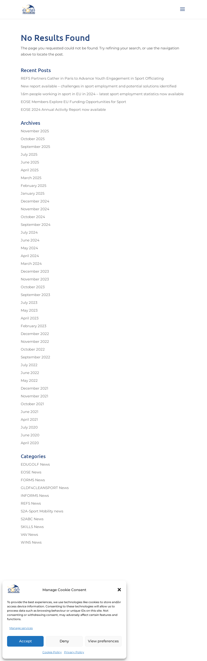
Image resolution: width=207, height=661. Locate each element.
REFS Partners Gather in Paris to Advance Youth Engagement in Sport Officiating (92, 78)
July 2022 (29, 365)
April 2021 (29, 419)
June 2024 (30, 240)
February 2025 (33, 185)
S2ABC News (32, 519)
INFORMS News (35, 495)
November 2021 (34, 396)
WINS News (31, 542)
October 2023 (33, 287)
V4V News (29, 534)
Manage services (21, 628)
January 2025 (32, 193)
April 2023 (29, 318)
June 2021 (29, 411)
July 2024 (29, 232)
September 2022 (35, 357)
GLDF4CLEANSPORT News (45, 487)
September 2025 (35, 146)
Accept (25, 641)
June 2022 (30, 372)
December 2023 (35, 271)
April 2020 (30, 443)
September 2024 (35, 224)
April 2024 (30, 255)
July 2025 (29, 154)
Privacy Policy (74, 652)
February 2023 (33, 326)
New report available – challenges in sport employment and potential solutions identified (98, 86)
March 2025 (31, 178)
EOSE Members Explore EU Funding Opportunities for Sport (73, 101)
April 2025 (29, 170)
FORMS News (33, 480)
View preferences (103, 641)
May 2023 (29, 310)
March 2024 (31, 263)
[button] (119, 589)
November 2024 (35, 209)
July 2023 (29, 302)
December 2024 (35, 201)
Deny (64, 641)
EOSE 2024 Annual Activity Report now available (63, 109)
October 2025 (33, 139)
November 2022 (35, 341)
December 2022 (35, 333)
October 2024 (33, 217)
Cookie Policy (52, 652)
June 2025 (30, 162)
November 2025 (35, 131)
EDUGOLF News (35, 464)
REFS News (31, 503)
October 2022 (33, 349)
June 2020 (30, 435)
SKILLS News (32, 526)
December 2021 (34, 388)
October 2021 (32, 404)
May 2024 (29, 248)
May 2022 (29, 380)
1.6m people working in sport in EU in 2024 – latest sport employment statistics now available (102, 94)
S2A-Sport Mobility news (42, 511)
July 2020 (29, 427)
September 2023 (35, 294)
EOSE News (31, 472)
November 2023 (35, 279)
